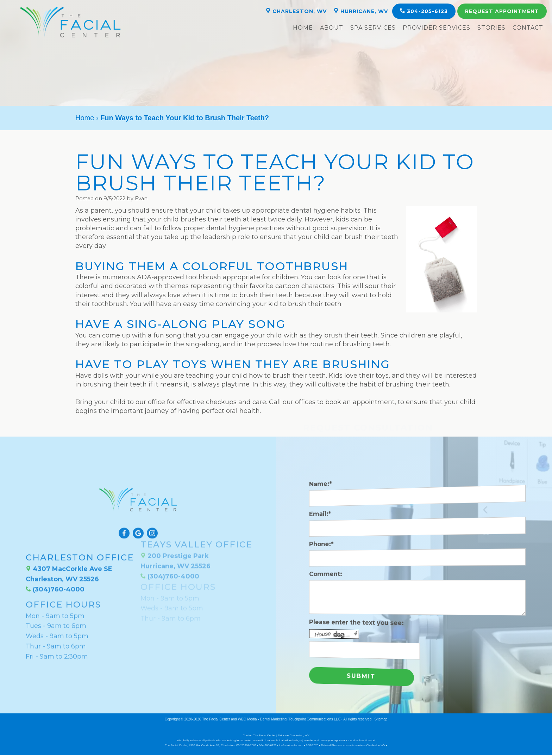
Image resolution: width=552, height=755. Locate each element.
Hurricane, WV (360, 11)
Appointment (502, 11)
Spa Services (373, 27)
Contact (528, 27)
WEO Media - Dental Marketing (262, 719)
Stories (491, 27)
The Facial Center (216, 719)
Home (303, 27)
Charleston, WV (296, 11)
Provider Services (436, 27)
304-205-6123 (424, 11)
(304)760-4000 (55, 568)
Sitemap (381, 719)
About (331, 27)
